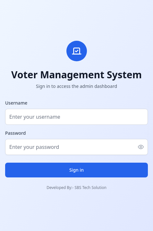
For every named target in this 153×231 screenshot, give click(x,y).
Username (16, 103)
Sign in (76, 170)
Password (15, 133)
